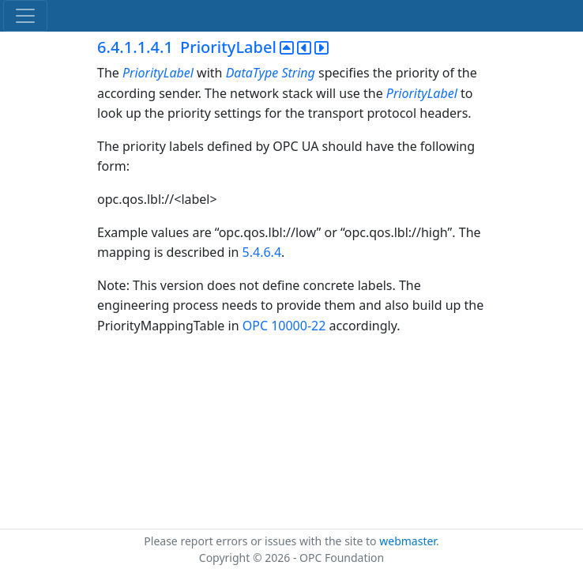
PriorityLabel (158, 72)
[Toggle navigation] (25, 16)
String (297, 72)
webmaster (407, 540)
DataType (252, 72)
